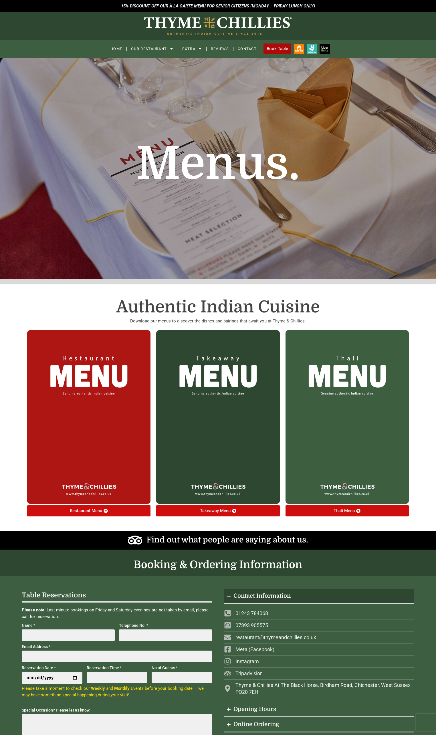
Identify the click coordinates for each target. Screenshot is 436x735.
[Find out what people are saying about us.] (135, 540)
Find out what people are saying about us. (227, 539)
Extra (192, 49)
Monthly (122, 688)
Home (116, 49)
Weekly (98, 688)
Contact (247, 49)
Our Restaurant (152, 49)
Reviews (220, 49)
